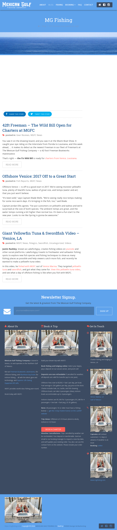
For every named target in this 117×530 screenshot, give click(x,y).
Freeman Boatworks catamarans (22, 372)
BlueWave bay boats (28, 374)
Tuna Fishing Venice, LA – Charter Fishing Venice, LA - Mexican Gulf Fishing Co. (16, 5)
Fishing (59, 5)
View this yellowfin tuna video (65, 269)
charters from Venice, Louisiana (60, 158)
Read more (12, 164)
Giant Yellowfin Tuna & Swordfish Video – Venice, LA (40, 236)
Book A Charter (53, 429)
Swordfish (43, 243)
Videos (68, 243)
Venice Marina (50, 266)
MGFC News (36, 135)
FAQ (80, 5)
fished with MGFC (27, 266)
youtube (70, 249)
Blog (50, 5)
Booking (69, 5)
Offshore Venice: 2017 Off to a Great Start (39, 176)
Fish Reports (22, 181)
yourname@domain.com (28, 310)
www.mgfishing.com (97, 480)
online (100, 445)
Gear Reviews (22, 135)
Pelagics (33, 243)
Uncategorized (56, 243)
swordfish (16, 269)
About (43, 5)
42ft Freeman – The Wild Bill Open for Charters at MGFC (37, 128)
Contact (88, 5)
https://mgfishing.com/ (13, 526)
